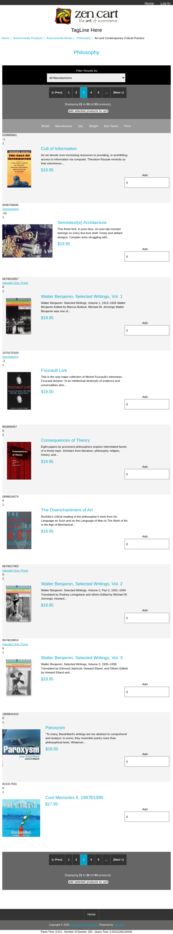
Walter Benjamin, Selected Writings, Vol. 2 (82, 583)
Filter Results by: (87, 70)
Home (149, 4)
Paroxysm (55, 727)
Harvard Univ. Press (15, 282)
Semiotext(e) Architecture (81, 222)
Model (45, 126)
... (106, 92)
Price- (128, 126)
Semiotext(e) (10, 208)
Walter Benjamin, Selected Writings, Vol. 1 (82, 296)
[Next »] (118, 92)
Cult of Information (59, 148)
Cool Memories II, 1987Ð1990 (74, 797)
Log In (165, 4)
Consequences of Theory (65, 440)
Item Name (111, 126)
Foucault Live (54, 370)
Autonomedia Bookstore (84, 924)
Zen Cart (119, 924)
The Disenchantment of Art (67, 509)
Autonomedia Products (27, 38)
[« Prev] (57, 92)
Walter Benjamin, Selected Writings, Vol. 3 (82, 657)
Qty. (80, 126)
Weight (93, 126)
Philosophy (84, 38)
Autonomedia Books (59, 38)
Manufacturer (63, 126)
